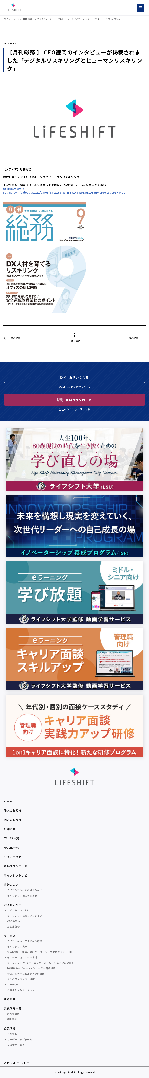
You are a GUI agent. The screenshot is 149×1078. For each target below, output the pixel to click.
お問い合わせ (13, 857)
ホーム (8, 801)
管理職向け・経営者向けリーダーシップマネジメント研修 (40, 952)
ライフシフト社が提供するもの (24, 890)
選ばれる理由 (13, 905)
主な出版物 (13, 926)
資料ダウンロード (15, 866)
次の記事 (133, 338)
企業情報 (10, 1028)
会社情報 (12, 1033)
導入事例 (12, 1019)
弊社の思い (11, 885)
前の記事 (15, 338)
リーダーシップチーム (19, 1039)
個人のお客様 (13, 820)
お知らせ (10, 829)
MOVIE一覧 (11, 847)
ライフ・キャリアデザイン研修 (24, 941)
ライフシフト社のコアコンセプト (26, 915)
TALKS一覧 (11, 838)
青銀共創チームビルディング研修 (26, 973)
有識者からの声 (16, 1044)
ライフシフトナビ (15, 875)
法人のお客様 (13, 810)
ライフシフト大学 (17, 946)
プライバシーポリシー (16, 1062)
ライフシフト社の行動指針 (22, 895)
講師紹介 (10, 999)
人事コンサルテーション (21, 989)
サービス (10, 936)
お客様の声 (13, 1013)
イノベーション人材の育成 (22, 957)
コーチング (13, 984)
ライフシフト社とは (18, 910)
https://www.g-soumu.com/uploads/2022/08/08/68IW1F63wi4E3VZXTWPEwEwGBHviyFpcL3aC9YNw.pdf (64, 190)
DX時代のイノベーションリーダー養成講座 (31, 968)
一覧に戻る (74, 341)
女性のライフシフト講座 (21, 979)
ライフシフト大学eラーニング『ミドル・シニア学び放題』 (40, 962)
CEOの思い (13, 921)
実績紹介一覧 (13, 1008)
